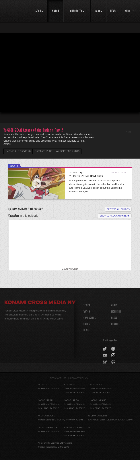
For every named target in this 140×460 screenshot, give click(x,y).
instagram (113, 355)
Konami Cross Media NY (40, 303)
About (114, 305)
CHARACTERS (89, 317)
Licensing (116, 311)
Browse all (118, 209)
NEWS (86, 330)
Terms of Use (58, 378)
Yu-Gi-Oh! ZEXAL (86, 176)
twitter (105, 349)
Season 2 (38, 209)
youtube (105, 355)
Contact (115, 324)
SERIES (86, 305)
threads (113, 362)
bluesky (105, 362)
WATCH (86, 311)
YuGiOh (16, 11)
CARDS (86, 324)
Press (114, 317)
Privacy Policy (79, 378)
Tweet (127, 131)
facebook (113, 349)
